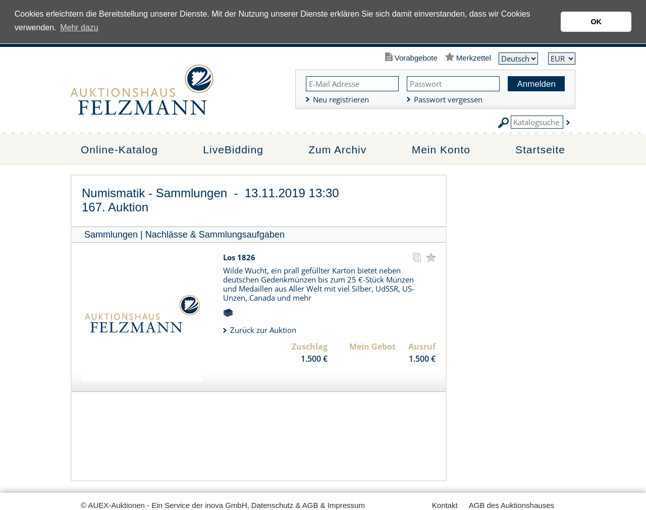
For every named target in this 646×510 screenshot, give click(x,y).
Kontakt (445, 505)
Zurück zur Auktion (263, 329)
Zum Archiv (337, 149)
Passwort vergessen (448, 99)
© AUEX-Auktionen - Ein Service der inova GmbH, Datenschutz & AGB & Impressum (223, 505)
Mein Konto (441, 149)
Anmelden (536, 84)
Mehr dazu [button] (79, 27)
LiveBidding (233, 149)
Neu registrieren (341, 99)
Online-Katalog (119, 149)
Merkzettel (473, 57)
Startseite (540, 149)
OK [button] (596, 22)
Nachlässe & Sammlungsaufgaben (215, 235)
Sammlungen (111, 235)
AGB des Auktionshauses (511, 505)
